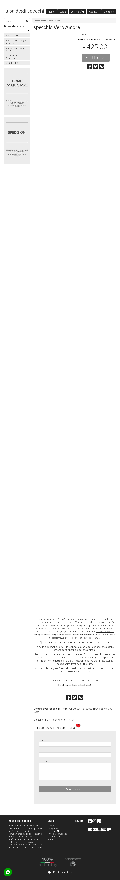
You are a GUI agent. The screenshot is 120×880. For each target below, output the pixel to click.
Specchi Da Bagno (14, 35)
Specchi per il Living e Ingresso (16, 41)
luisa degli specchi (24, 11)
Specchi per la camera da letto (47, 20)
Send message (74, 789)
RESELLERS (12, 63)
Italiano (67, 872)
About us (94, 11)
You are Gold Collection (12, 56)
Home (51, 11)
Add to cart (96, 57)
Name (42, 740)
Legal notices (54, 836)
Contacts (109, 11)
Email (41, 750)
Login (63, 11)
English (57, 872)
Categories (53, 828)
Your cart (77, 11)
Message (43, 761)
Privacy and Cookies (57, 833)
